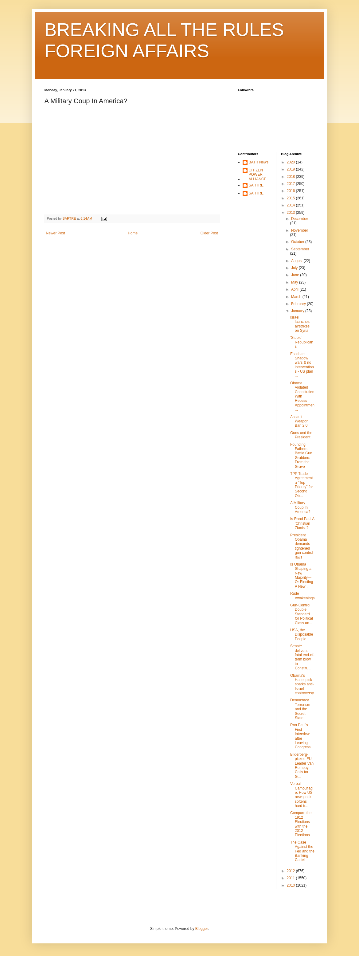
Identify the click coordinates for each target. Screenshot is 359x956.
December (299, 219)
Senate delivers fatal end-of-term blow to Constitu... (302, 657)
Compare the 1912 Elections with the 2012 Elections (300, 824)
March (296, 297)
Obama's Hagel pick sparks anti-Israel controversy (302, 684)
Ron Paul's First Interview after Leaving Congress (300, 736)
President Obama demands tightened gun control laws (301, 546)
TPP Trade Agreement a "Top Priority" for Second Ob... (301, 485)
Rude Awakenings (302, 595)
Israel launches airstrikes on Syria (300, 324)
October (298, 242)
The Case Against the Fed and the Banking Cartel (302, 851)
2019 (291, 169)
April (295, 289)
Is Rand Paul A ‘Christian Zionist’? (302, 523)
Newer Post (55, 233)
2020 (291, 162)
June (295, 275)
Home (133, 233)
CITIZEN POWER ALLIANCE (258, 174)
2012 (291, 871)
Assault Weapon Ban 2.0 (299, 421)
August (297, 261)
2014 (291, 205)
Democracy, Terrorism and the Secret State (300, 709)
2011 (291, 878)
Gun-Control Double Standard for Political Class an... (301, 614)
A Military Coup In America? (300, 507)
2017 (291, 184)
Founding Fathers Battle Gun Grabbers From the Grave (301, 455)
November (299, 230)
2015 (291, 198)
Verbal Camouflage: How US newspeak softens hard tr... (301, 795)
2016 (291, 191)
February (299, 304)
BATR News (258, 162)
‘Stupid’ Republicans (301, 342)
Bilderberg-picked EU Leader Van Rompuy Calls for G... (302, 765)
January (298, 311)
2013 (291, 212)
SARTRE (256, 185)
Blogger (201, 929)
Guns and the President (301, 435)
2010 (291, 885)
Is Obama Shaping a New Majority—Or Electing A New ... (301, 575)
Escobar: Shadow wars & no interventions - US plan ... (302, 365)
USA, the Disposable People (301, 634)
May (295, 282)
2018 (291, 176)
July (295, 268)
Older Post (209, 233)
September (300, 249)
